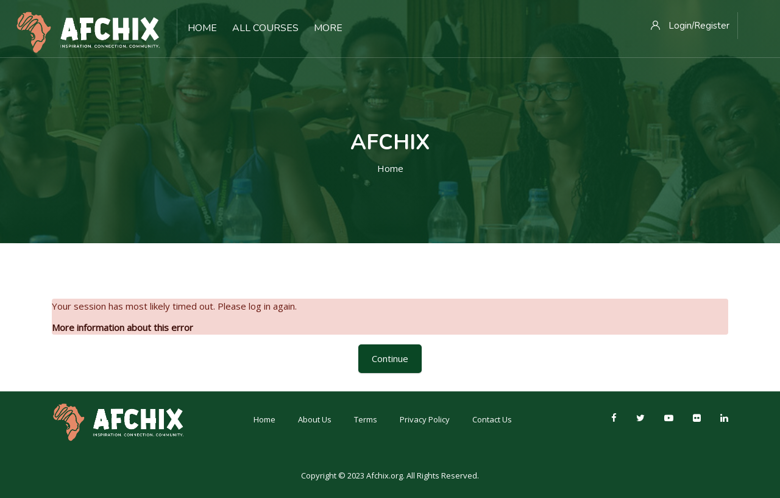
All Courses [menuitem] (265, 28)
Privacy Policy (425, 419)
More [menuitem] (328, 28)
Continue (390, 358)
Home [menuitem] (202, 28)
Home (390, 168)
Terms (365, 419)
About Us (315, 419)
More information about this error (122, 327)
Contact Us (492, 419)
